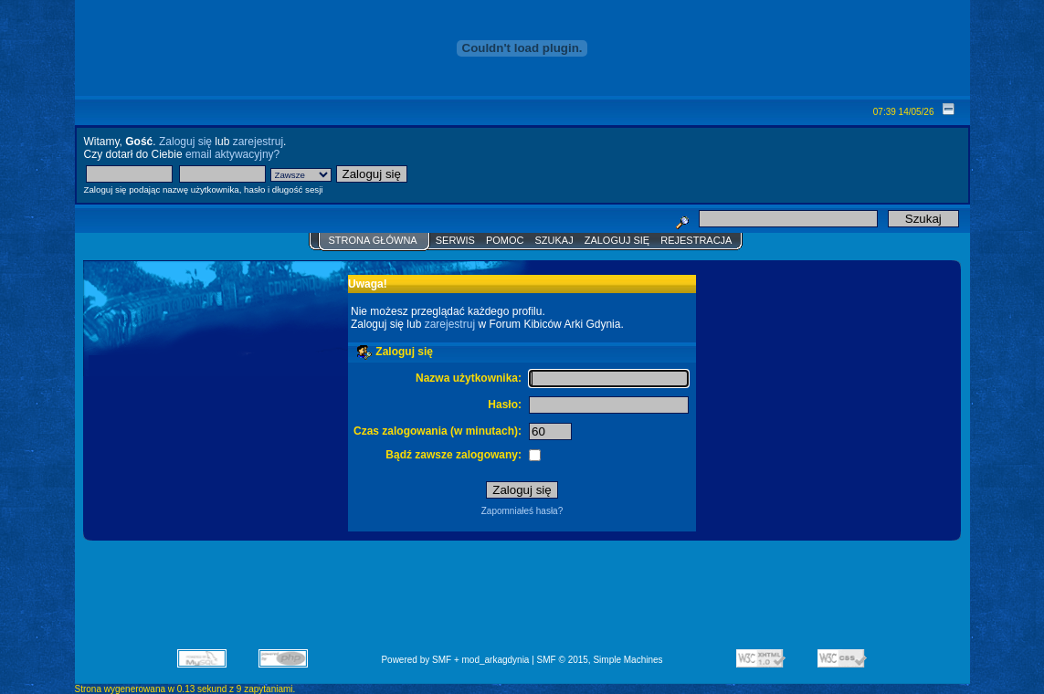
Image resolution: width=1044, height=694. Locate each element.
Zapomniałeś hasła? (522, 511)
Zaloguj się (185, 141)
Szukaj (553, 240)
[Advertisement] (522, 601)
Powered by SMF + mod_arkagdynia (455, 660)
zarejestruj (258, 141)
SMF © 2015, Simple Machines (600, 660)
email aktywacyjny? (232, 154)
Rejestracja (696, 240)
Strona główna (373, 240)
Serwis (455, 240)
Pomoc (505, 240)
